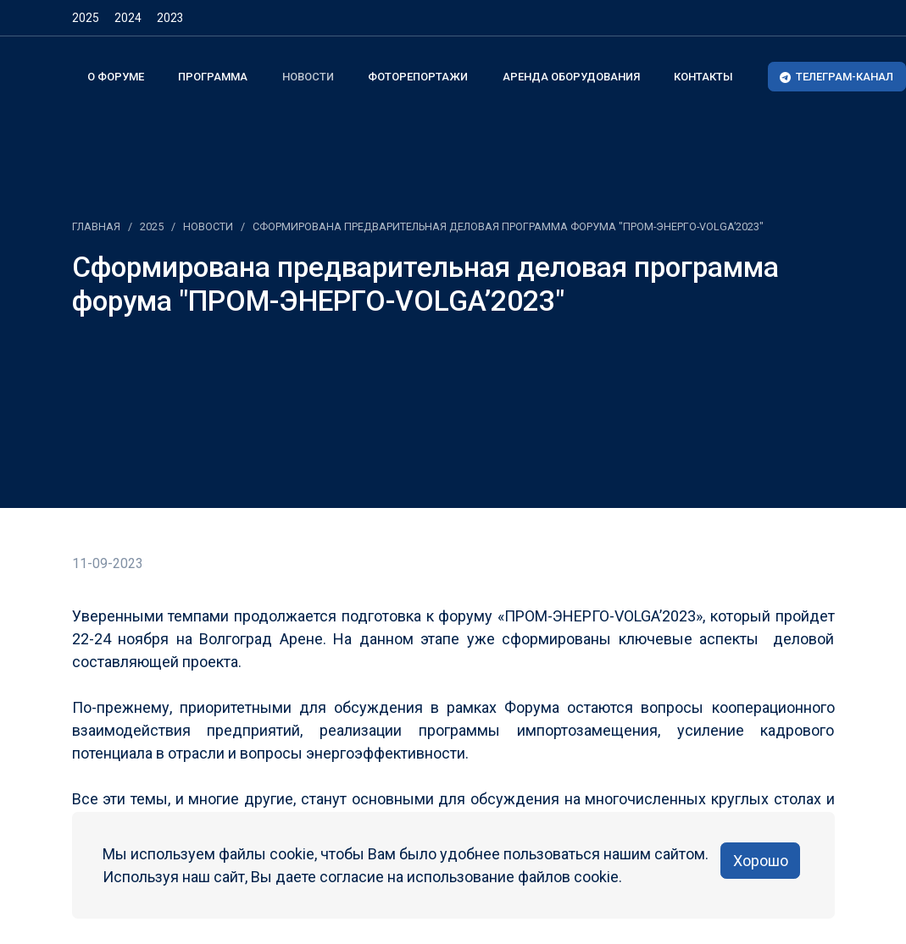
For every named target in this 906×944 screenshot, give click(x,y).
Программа (212, 76)
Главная (96, 226)
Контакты (703, 76)
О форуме (115, 76)
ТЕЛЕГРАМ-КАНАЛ (836, 76)
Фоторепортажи (418, 76)
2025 (85, 18)
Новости (308, 76)
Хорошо (760, 860)
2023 (170, 18)
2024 (128, 18)
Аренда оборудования (571, 76)
